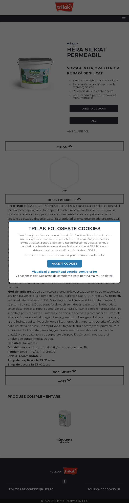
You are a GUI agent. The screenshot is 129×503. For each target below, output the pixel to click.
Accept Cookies (64, 263)
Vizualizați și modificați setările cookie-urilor (64, 271)
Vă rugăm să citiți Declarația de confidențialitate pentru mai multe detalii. (65, 275)
